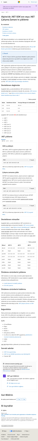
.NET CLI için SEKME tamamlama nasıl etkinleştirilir (17, 354)
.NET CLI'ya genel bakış (10, 352)
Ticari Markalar (4, 439)
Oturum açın (34, 2)
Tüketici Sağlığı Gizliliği (12, 436)
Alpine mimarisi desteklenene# (21, 227)
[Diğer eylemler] (35, 12)
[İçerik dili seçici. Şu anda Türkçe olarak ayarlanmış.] (4, 431)
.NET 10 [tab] (3, 141)
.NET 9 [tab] (7, 141)
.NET (7, 12)
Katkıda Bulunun (25, 434)
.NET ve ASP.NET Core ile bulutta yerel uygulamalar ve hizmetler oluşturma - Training (19, 415)
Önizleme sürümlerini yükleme (9, 33)
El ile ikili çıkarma (8, 285)
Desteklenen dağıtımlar (7, 27)
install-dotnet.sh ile (13, 283)
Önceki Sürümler (11, 434)
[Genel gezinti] (1, 2)
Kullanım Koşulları (24, 436)
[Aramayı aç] (28, 2)
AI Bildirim (3, 434)
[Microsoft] (19, 2)
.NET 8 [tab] (11, 141)
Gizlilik (2, 436)
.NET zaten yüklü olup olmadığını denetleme (17, 81)
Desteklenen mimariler (7, 31)
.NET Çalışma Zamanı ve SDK (26, 303)
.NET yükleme (5, 29)
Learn (2, 12)
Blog (18, 434)
